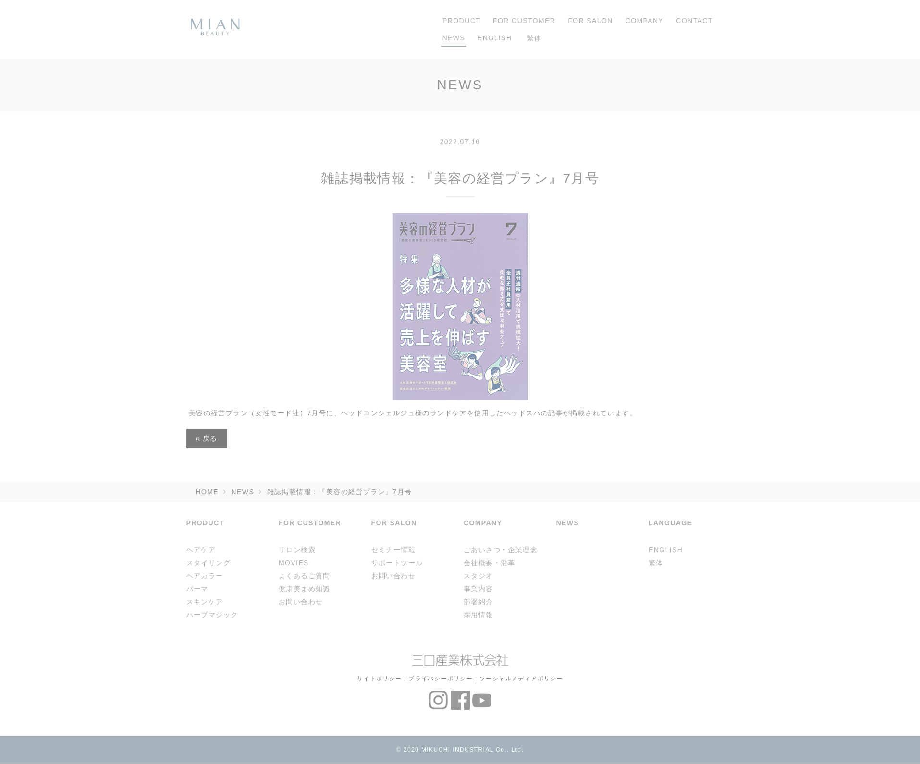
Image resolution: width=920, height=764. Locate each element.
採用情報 (478, 614)
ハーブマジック (212, 614)
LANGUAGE (670, 523)
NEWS (454, 38)
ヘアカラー (204, 576)
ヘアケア (201, 550)
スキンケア (204, 602)
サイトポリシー (379, 678)
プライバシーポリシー (440, 678)
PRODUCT (459, 20)
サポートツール (397, 563)
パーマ (197, 589)
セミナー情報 (393, 550)
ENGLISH (495, 38)
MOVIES (294, 563)
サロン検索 (297, 550)
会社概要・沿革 (489, 563)
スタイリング (208, 563)
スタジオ (478, 576)
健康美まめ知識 (305, 589)
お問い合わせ (301, 602)
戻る (207, 438)
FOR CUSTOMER (524, 20)
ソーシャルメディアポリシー (521, 678)
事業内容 (478, 589)
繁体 (532, 38)
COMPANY (645, 20)
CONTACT (694, 20)
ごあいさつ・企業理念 (501, 550)
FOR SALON (590, 20)
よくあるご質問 (305, 576)
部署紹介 (478, 602)
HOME (207, 492)
